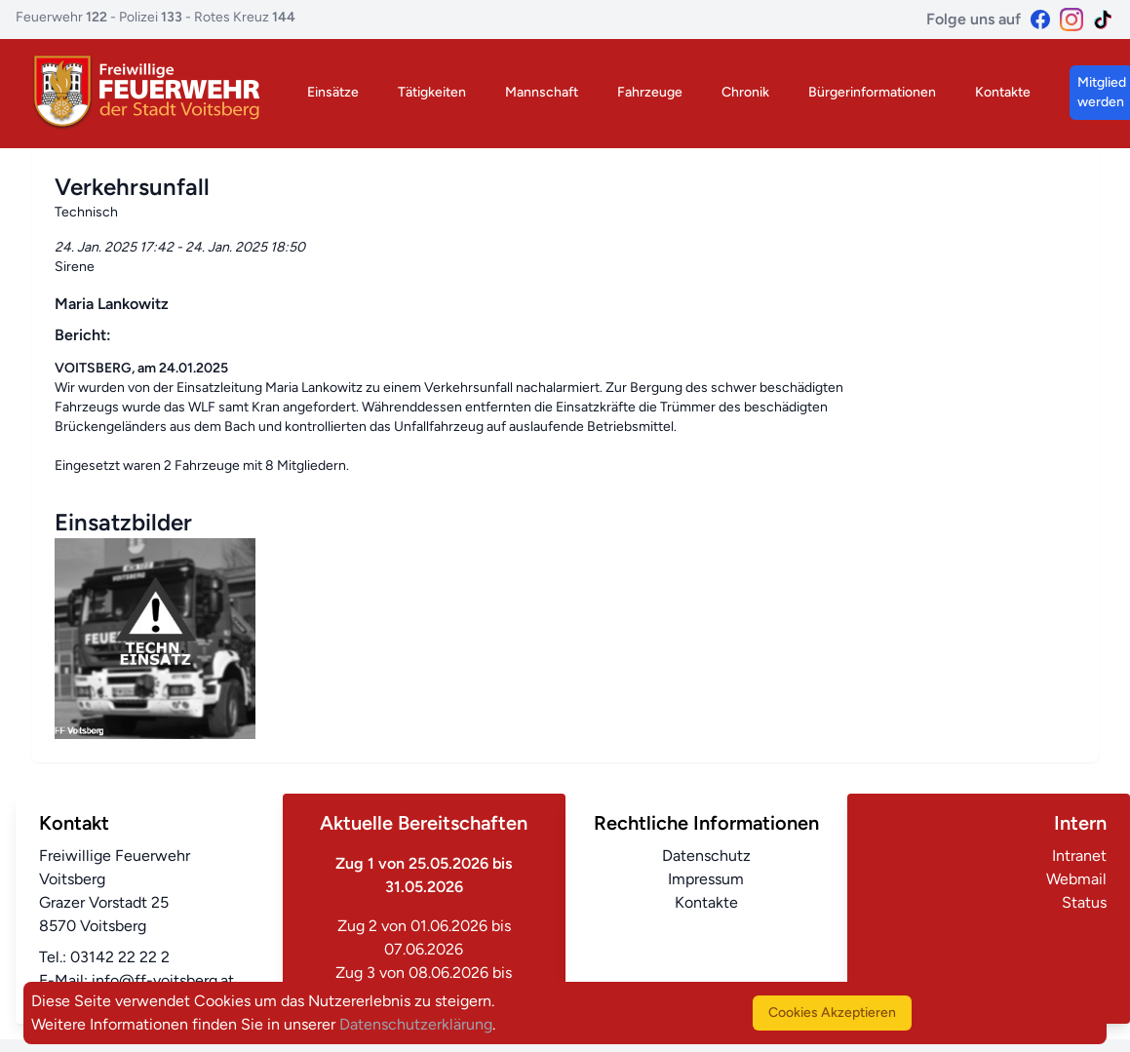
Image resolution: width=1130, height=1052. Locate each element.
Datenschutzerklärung (415, 1024)
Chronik (745, 92)
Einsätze (333, 92)
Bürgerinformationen (872, 92)
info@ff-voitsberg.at (163, 980)
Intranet (1079, 855)
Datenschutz (706, 855)
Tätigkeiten (432, 92)
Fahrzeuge (649, 92)
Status (1084, 902)
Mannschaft (541, 92)
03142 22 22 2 (120, 957)
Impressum (706, 879)
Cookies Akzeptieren (832, 1012)
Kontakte (1003, 92)
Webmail (1076, 879)
